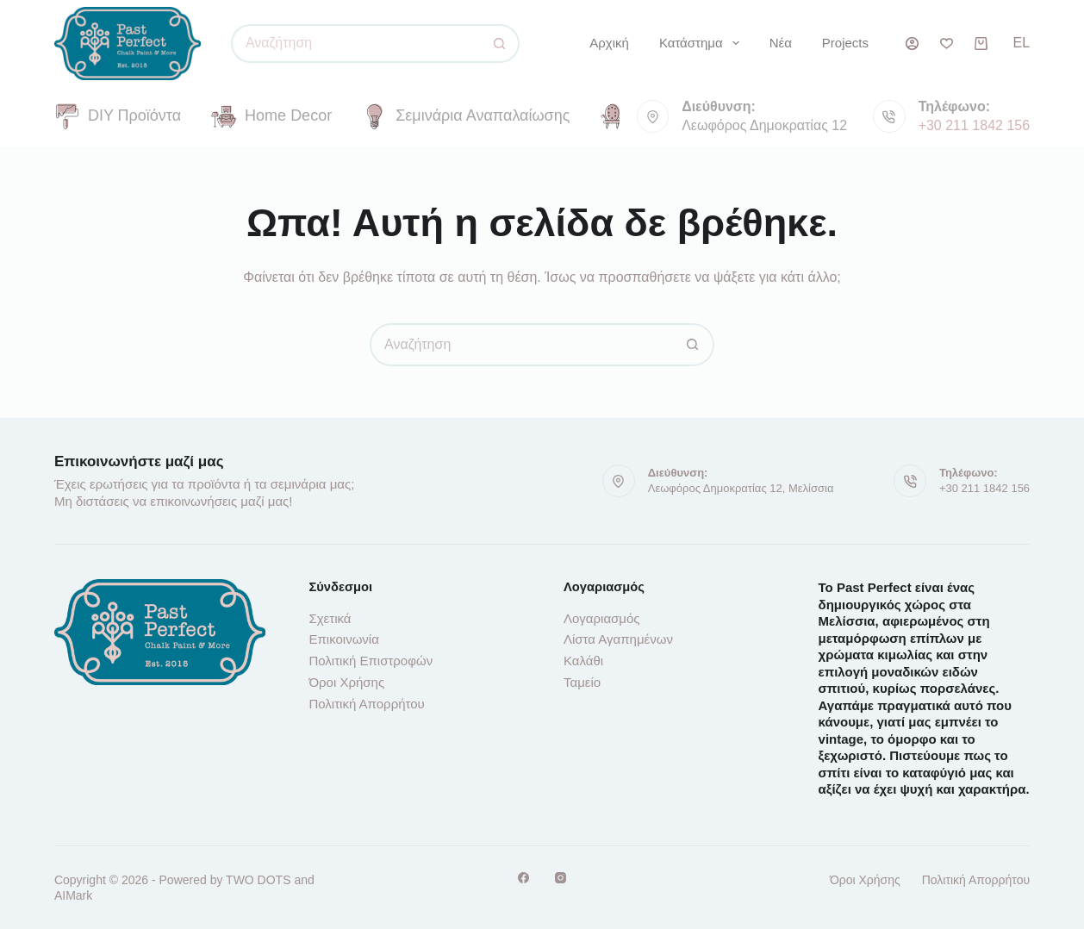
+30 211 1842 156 (974, 125)
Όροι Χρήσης (346, 682)
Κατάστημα (702, 43)
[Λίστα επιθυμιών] (946, 43)
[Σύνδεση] (912, 43)
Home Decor (271, 116)
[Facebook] (523, 877)
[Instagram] (560, 877)
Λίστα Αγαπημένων (618, 639)
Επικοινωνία (343, 639)
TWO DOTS (258, 880)
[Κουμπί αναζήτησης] (500, 43)
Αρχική (609, 42)
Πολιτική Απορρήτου (366, 703)
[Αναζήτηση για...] (356, 43)
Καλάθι (583, 660)
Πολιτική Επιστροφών (370, 660)
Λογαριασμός (602, 618)
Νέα (780, 42)
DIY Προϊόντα (117, 116)
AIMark (73, 895)
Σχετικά (329, 618)
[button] (1022, 43)
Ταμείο (582, 682)
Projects (845, 42)
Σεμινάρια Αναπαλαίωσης (466, 116)
